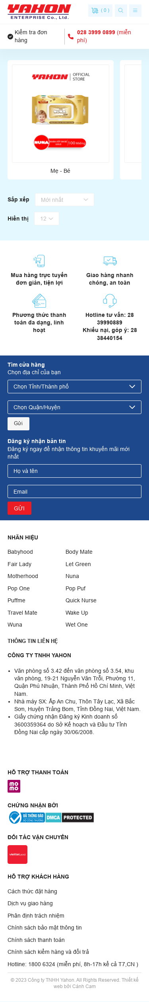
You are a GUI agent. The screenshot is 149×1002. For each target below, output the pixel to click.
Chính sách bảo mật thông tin (45, 928)
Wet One (77, 625)
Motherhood (23, 577)
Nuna (72, 577)
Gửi (18, 424)
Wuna (15, 625)
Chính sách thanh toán (36, 940)
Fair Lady (19, 564)
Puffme (16, 601)
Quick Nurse (81, 601)
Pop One (19, 589)
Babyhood (20, 552)
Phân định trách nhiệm (36, 916)
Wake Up (77, 613)
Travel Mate (22, 613)
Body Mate (79, 552)
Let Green (78, 564)
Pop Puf (75, 589)
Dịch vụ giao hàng (30, 904)
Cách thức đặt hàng (32, 892)
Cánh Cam (84, 987)
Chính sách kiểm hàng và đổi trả (48, 952)
